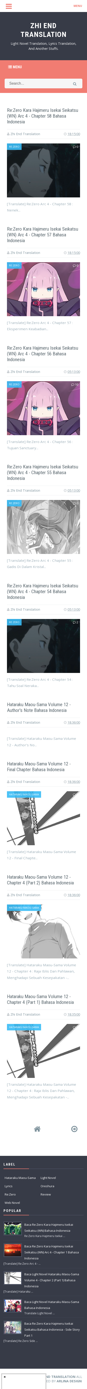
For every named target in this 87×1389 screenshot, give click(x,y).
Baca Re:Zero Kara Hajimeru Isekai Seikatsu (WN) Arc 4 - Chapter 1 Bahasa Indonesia (51, 1252)
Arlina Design (69, 1381)
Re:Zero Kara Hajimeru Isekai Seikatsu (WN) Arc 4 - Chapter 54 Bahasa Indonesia (40, 591)
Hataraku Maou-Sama (24, 794)
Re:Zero (14, 384)
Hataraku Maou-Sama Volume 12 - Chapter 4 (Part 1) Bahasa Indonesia (43, 999)
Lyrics (9, 1186)
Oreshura (47, 1186)
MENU (78, 6)
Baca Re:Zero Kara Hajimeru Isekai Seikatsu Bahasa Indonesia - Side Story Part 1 (52, 1329)
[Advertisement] (43, 150)
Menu (15, 67)
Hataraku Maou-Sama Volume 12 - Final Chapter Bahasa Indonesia (40, 766)
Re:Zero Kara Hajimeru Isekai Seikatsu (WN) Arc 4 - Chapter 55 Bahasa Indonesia (40, 472)
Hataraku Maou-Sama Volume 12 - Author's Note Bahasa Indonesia (40, 707)
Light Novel (48, 1178)
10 (74, 384)
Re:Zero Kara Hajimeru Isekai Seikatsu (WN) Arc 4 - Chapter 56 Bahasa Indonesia (40, 353)
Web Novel (12, 1203)
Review (46, 1194)
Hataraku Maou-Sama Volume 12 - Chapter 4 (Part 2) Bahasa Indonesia (43, 880)
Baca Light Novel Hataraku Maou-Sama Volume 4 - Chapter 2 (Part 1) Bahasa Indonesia (51, 1280)
